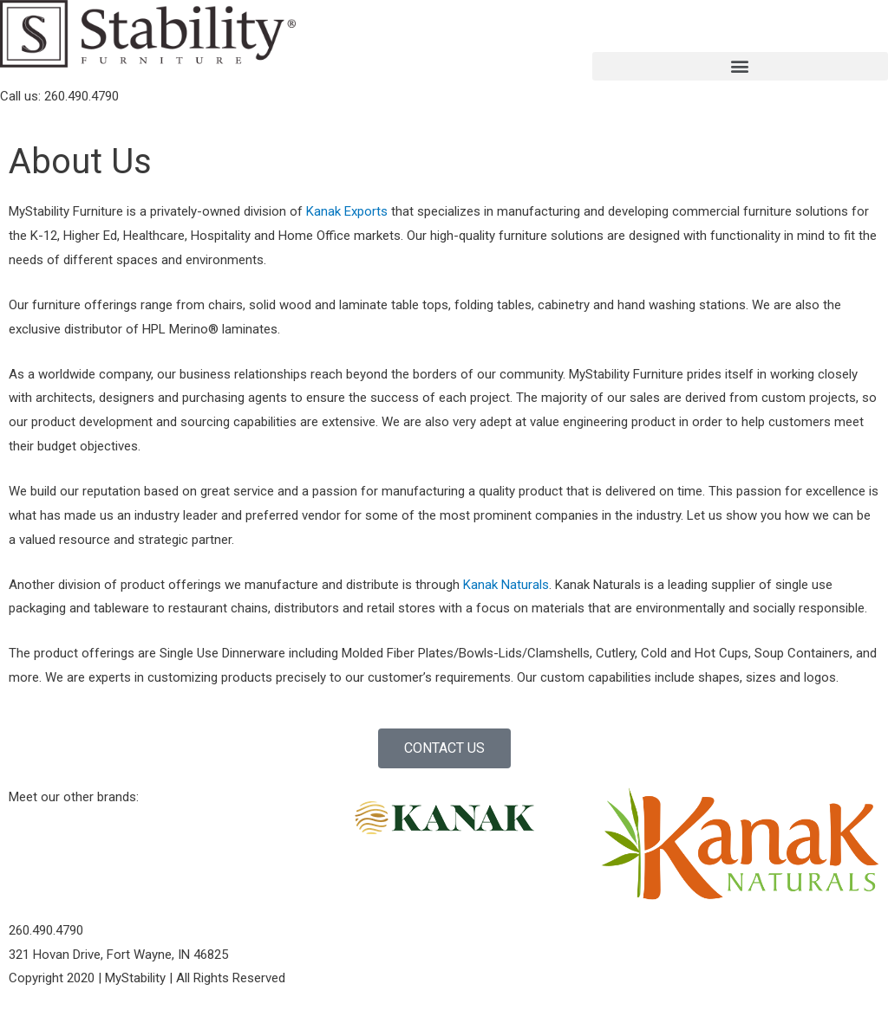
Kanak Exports (348, 211)
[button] (740, 66)
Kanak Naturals (506, 584)
